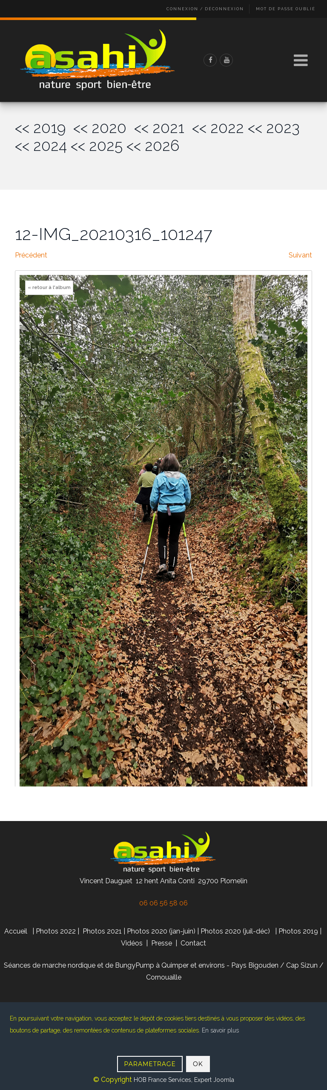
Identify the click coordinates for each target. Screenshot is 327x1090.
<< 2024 (41, 145)
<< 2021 (163, 127)
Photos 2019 (298, 931)
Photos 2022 (56, 931)
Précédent (31, 255)
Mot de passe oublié (286, 9)
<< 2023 (274, 127)
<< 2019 (44, 127)
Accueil (15, 931)
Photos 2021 (102, 931)
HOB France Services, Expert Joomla (183, 1079)
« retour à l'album (49, 287)
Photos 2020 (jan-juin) (161, 931)
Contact (193, 943)
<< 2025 (97, 145)
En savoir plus (220, 1030)
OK (198, 1064)
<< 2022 (218, 127)
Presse (161, 943)
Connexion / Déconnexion (205, 9)
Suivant (300, 255)
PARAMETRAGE (150, 1064)
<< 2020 (103, 127)
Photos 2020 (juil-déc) (235, 931)
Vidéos (132, 943)
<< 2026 (152, 145)
